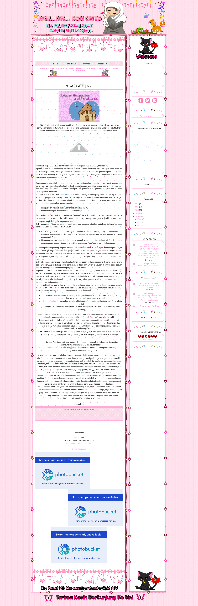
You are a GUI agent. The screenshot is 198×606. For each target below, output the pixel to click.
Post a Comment (79, 449)
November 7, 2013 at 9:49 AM (79, 444)
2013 (137, 216)
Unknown (76, 437)
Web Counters (147, 340)
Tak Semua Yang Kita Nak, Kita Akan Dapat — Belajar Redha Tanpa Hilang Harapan (149, 298)
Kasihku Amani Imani (149, 283)
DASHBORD (71, 64)
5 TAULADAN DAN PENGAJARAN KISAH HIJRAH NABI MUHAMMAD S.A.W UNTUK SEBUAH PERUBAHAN (79, 69)
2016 (137, 207)
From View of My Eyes (149, 306)
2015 (137, 210)
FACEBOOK (102, 64)
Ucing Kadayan (149, 264)
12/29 (139, 219)
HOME (55, 64)
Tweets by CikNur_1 (148, 116)
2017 (137, 204)
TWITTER (86, 64)
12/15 (139, 225)
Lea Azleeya (149, 294)
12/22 (139, 222)
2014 (137, 213)
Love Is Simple (149, 245)
